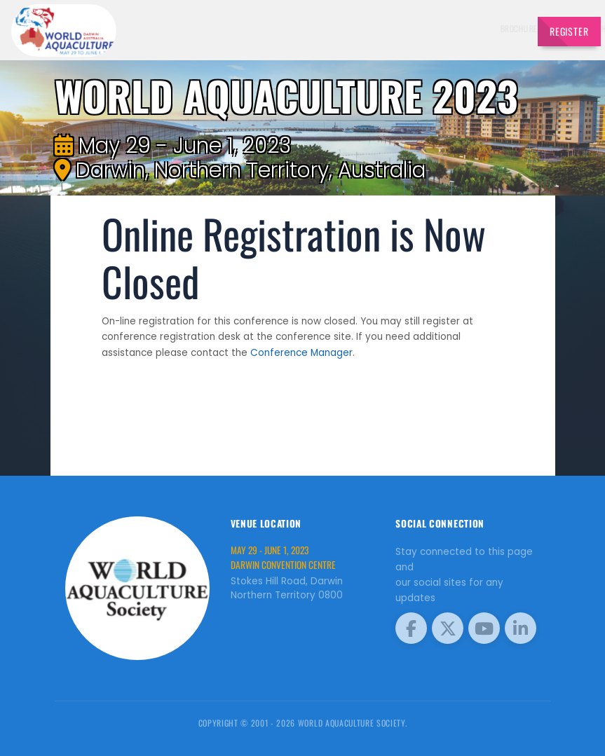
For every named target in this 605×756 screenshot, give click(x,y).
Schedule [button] (407, 28)
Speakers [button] (303, 28)
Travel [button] (497, 28)
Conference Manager (301, 352)
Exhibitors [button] (355, 28)
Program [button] (455, 28)
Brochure (260, 28)
